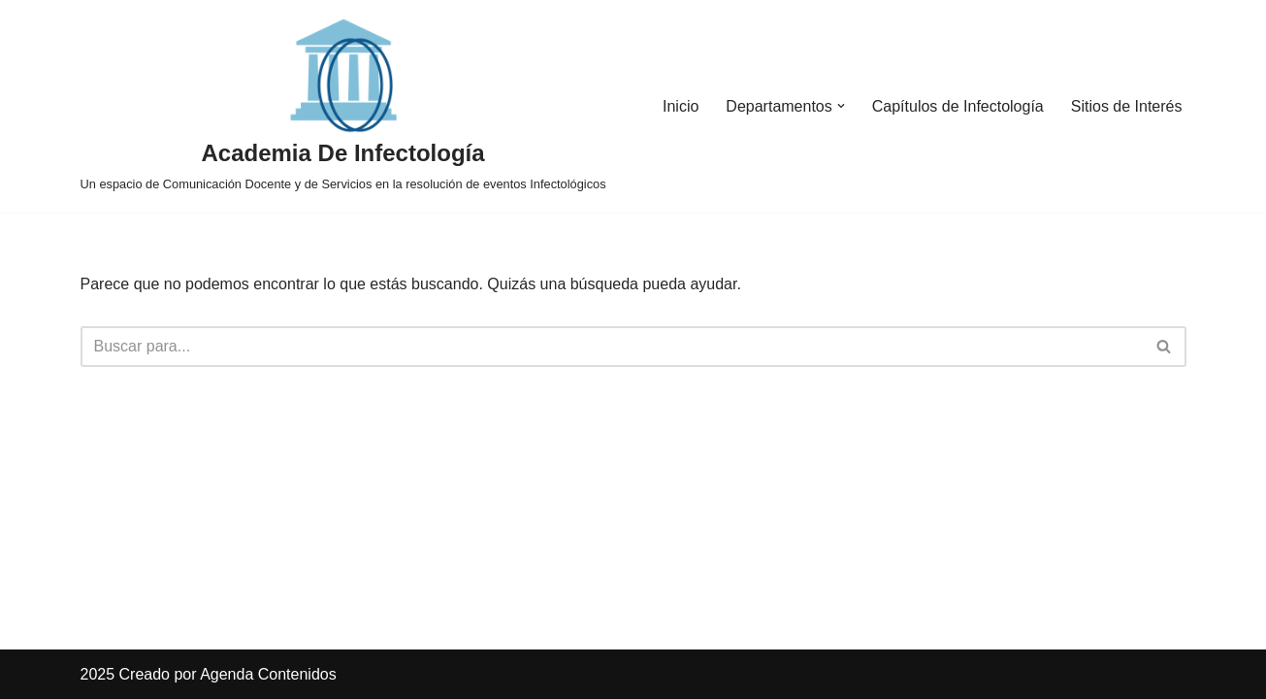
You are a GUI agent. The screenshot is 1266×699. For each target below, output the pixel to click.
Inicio (680, 106)
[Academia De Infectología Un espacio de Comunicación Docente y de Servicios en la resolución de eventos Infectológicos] (343, 106)
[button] (841, 106)
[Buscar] (612, 346)
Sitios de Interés (1127, 106)
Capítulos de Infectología (958, 106)
